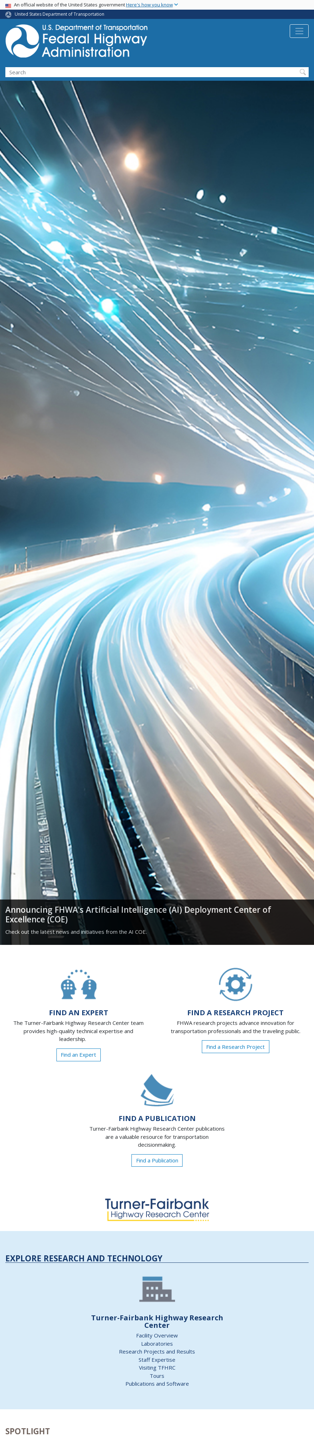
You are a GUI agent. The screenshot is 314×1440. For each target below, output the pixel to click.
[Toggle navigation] (299, 31)
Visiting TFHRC (157, 1367)
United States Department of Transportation (59, 14)
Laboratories (157, 1343)
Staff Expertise (157, 1359)
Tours (157, 1375)
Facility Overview (157, 1335)
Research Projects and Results (157, 1351)
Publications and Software (157, 1383)
